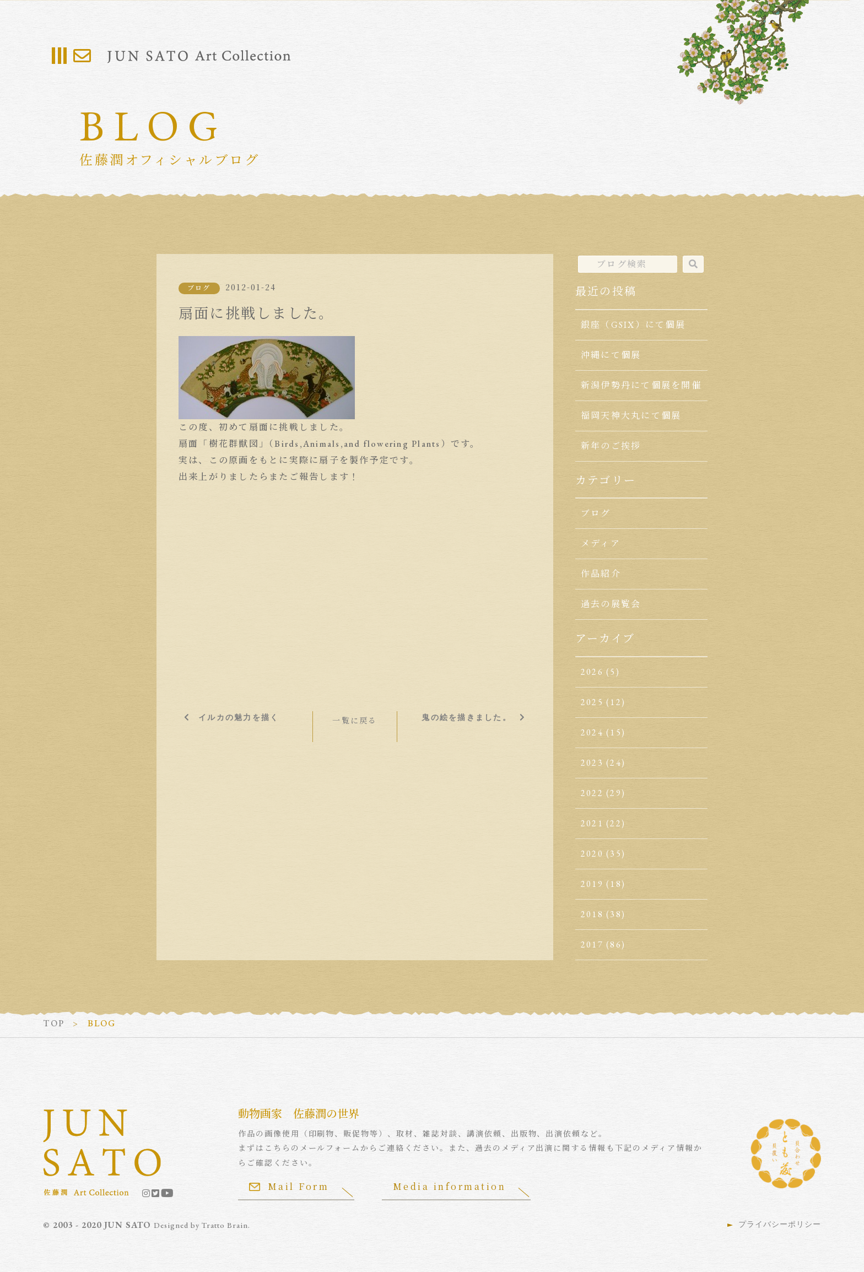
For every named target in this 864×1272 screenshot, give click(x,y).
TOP (53, 1023)
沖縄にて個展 (611, 355)
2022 (592, 793)
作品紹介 (601, 574)
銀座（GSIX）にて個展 (633, 325)
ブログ (199, 288)
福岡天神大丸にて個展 (631, 415)
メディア (600, 543)
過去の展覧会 (611, 604)
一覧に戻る (354, 721)
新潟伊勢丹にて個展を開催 (641, 385)
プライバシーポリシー (779, 1224)
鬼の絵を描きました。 (466, 717)
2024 (592, 732)
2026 (592, 672)
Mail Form (289, 1186)
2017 (592, 944)
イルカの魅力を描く (238, 717)
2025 (592, 702)
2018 (592, 914)
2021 (592, 823)
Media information (449, 1186)
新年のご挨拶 (611, 446)
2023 (592, 762)
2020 (592, 853)
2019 (592, 884)
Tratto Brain (225, 1225)
